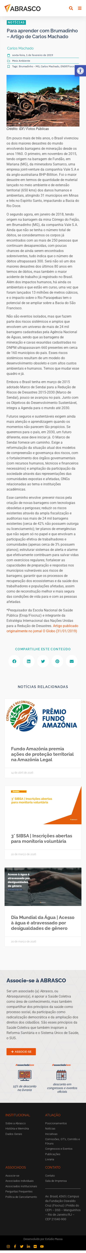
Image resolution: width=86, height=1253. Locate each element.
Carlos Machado (50, 69)
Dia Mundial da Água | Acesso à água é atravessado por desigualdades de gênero (42, 925)
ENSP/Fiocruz (68, 69)
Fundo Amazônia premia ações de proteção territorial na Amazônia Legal (42, 757)
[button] (80, 70)
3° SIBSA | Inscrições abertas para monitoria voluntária (41, 841)
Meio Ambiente (21, 63)
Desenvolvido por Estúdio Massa (43, 1241)
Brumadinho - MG (29, 69)
